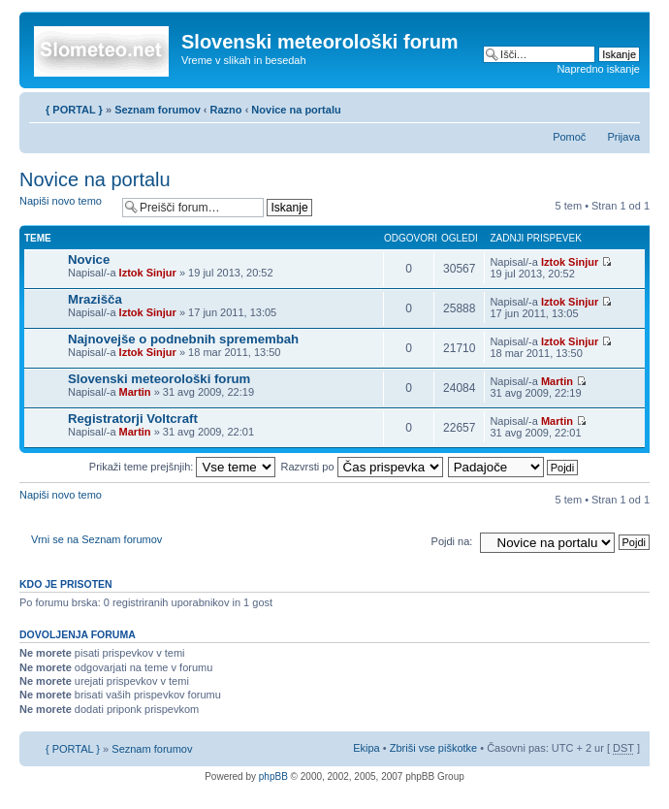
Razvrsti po (362, 466)
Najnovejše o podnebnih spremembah (183, 339)
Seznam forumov (157, 109)
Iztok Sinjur (147, 272)
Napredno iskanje (598, 69)
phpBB (273, 776)
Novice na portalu (295, 109)
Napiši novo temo (65, 207)
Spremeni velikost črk (626, 105)
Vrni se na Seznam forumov (96, 539)
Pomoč (569, 137)
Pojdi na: (452, 541)
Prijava (623, 137)
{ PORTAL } (74, 109)
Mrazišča (95, 299)
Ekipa (366, 748)
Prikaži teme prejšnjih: (182, 466)
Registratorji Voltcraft (133, 418)
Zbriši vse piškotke (435, 748)
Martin (135, 392)
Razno (227, 109)
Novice (89, 259)
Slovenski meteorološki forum (159, 379)
